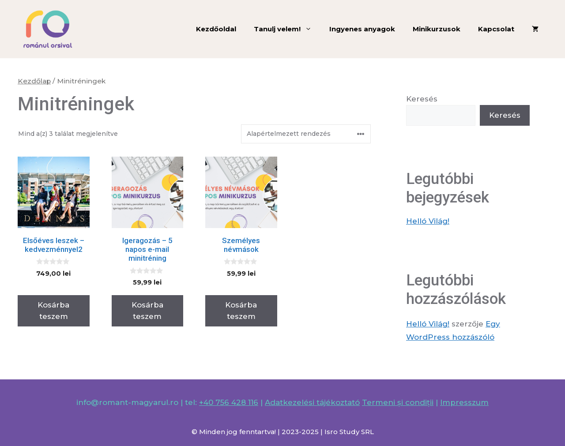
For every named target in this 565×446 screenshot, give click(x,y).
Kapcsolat (496, 29)
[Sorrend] (306, 133)
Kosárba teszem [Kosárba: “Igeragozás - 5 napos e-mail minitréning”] (147, 310)
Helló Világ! (427, 221)
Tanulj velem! (287, 29)
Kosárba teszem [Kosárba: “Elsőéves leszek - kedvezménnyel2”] (53, 310)
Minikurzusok (436, 29)
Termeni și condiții (397, 402)
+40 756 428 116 (228, 402)
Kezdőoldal (216, 29)
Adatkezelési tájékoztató (312, 402)
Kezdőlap (34, 81)
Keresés (421, 98)
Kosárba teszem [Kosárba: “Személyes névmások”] (241, 310)
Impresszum (464, 402)
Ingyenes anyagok (362, 29)
